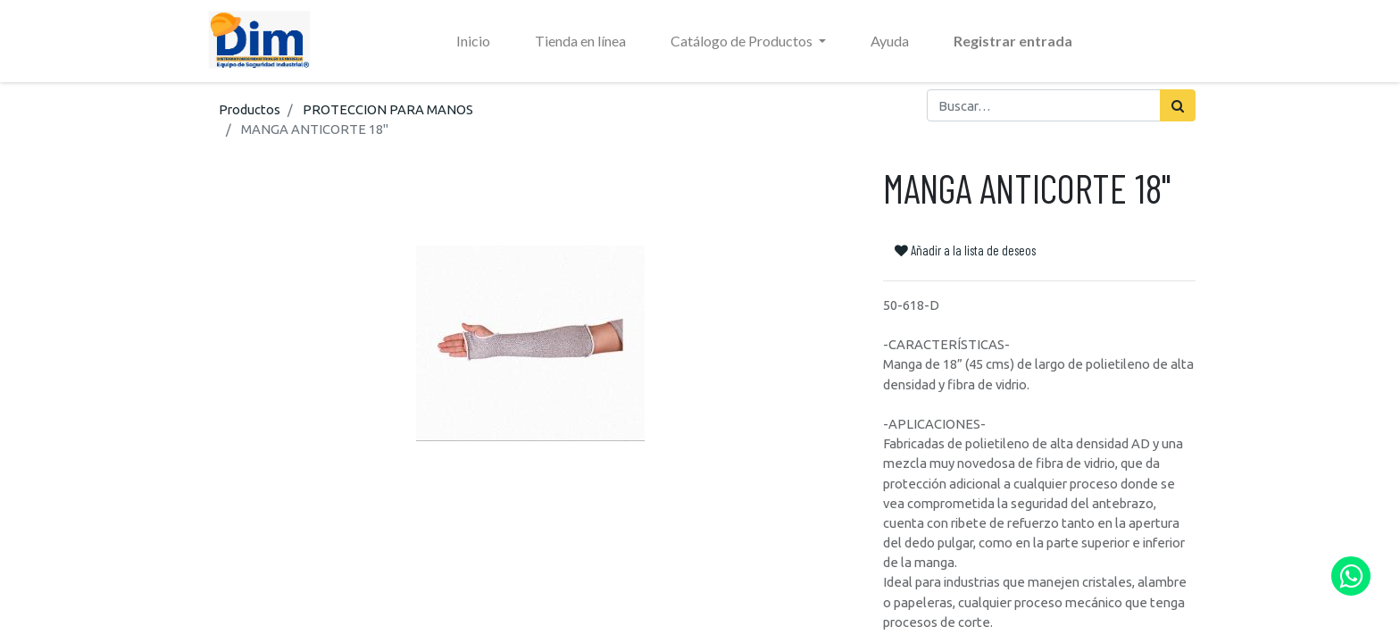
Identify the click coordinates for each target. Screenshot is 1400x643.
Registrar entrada (1013, 40)
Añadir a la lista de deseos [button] (965, 250)
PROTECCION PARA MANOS (388, 109)
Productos (249, 109)
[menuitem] (473, 41)
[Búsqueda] (1178, 105)
